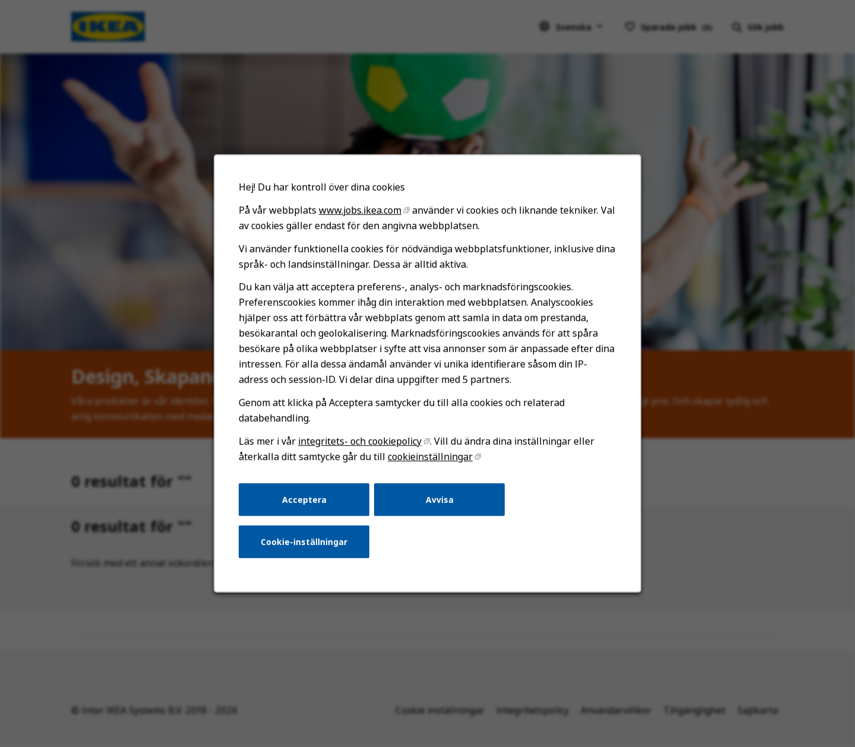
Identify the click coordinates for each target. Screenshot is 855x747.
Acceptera (304, 499)
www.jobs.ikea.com (360, 210)
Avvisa (440, 499)
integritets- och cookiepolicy (360, 441)
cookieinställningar (430, 456)
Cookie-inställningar (304, 541)
